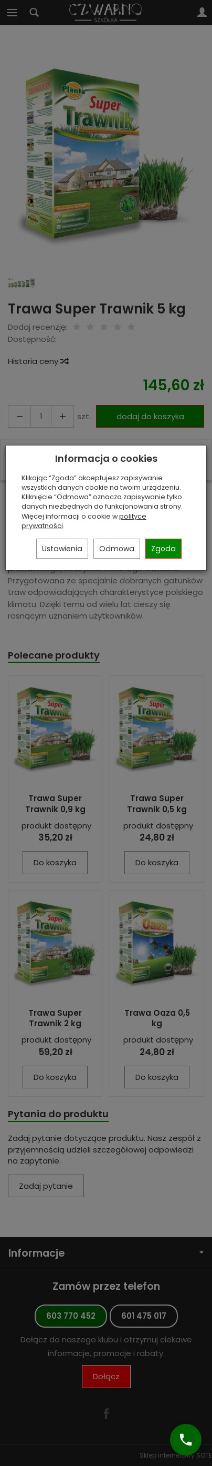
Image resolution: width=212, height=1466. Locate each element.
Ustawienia (62, 548)
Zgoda (163, 548)
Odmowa (116, 548)
